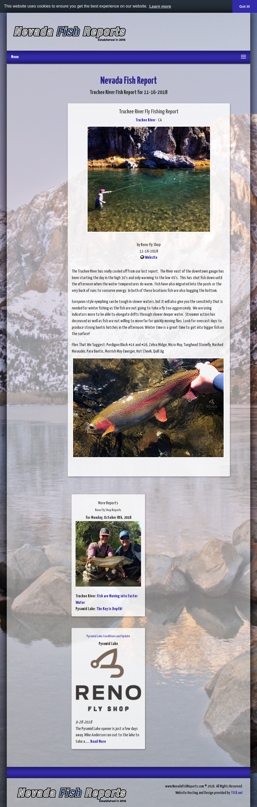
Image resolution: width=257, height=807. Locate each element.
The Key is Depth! (109, 609)
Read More (98, 742)
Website (151, 258)
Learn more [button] (160, 6)
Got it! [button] (244, 7)
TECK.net (237, 793)
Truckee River (145, 120)
